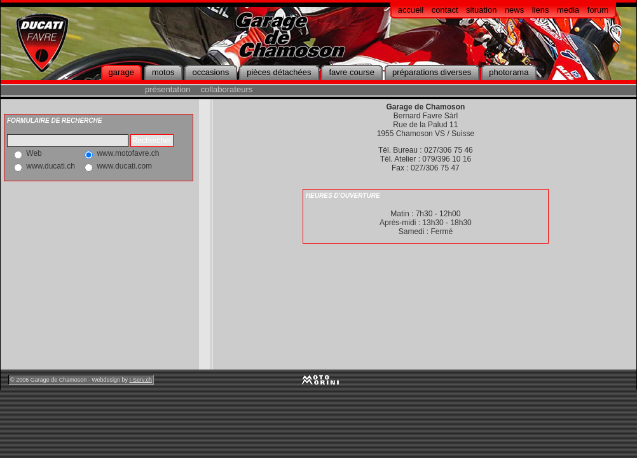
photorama (508, 72)
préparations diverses (431, 72)
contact (445, 10)
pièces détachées (279, 72)
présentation (168, 89)
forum (597, 10)
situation (481, 10)
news (514, 10)
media (568, 10)
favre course (351, 72)
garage (121, 72)
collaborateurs (227, 89)
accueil (410, 10)
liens (540, 10)
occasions (210, 72)
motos (163, 72)
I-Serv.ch (141, 380)
